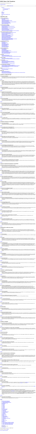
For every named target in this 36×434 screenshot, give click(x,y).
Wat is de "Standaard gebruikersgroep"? (6, 52)
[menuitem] (6, 8)
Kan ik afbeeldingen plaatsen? (5, 43)
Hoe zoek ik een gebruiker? (5, 62)
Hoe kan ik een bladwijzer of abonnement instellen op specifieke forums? (10, 66)
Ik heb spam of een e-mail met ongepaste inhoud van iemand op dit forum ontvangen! (11, 56)
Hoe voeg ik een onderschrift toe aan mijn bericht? (7, 33)
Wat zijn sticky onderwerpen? (5, 45)
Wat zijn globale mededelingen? (5, 44)
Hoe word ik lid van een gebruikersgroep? (6, 50)
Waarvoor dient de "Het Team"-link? (6, 53)
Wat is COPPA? (3, 19)
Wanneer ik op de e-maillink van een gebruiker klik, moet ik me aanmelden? (10, 30)
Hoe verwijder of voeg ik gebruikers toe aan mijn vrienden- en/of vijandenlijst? (11, 58)
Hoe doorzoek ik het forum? (5, 60)
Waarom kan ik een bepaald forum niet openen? (7, 36)
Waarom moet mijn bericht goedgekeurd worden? (7, 39)
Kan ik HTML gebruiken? (5, 42)
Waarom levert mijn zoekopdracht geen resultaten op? (8, 61)
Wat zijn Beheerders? (4, 48)
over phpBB (21, 382)
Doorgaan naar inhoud (2, 4)
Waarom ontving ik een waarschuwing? (6, 37)
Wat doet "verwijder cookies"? (5, 23)
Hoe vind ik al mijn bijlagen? (5, 69)
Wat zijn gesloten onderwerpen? (5, 46)
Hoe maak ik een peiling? (4, 34)
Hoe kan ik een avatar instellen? (5, 29)
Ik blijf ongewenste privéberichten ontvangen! (7, 55)
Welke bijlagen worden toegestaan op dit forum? (7, 68)
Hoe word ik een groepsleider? (5, 51)
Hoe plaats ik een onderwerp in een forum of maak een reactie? (9, 32)
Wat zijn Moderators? (4, 49)
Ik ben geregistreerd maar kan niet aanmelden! (7, 20)
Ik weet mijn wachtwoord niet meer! (6, 22)
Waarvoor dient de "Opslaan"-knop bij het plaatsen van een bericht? (9, 38)
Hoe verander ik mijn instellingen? (5, 25)
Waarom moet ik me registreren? (5, 18)
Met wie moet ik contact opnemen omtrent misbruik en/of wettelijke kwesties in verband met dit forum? (13, 72)
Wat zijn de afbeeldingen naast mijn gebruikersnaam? (8, 28)
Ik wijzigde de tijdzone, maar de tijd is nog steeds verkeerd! (8, 27)
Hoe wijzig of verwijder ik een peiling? (6, 35)
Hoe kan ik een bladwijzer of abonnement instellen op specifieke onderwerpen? (11, 65)
